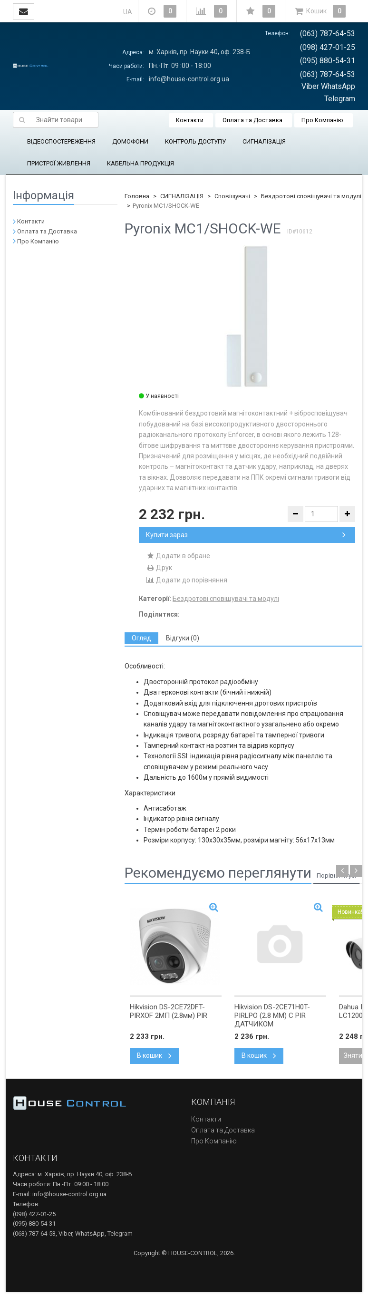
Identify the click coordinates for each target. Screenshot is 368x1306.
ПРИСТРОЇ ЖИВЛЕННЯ (58, 163)
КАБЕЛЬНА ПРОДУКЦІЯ (140, 163)
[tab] (141, 638)
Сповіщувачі (232, 196)
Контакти (189, 120)
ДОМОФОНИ (130, 141)
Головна (137, 196)
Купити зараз (246, 535)
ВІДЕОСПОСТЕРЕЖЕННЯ (61, 141)
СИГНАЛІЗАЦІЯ (264, 141)
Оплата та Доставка (252, 120)
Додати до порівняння (186, 580)
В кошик (154, 1055)
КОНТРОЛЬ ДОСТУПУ (195, 141)
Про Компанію (322, 120)
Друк (159, 567)
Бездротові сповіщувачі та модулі (311, 196)
